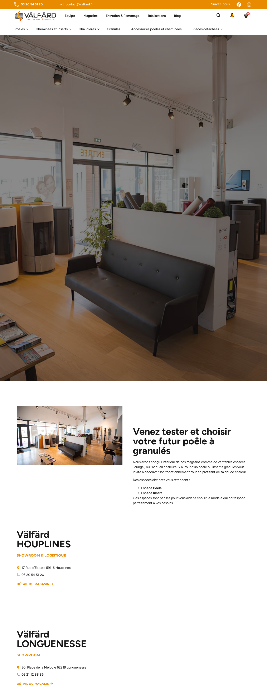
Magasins (90, 16)
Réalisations (157, 16)
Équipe (70, 16)
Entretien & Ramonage (123, 16)
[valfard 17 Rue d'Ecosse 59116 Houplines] (193, 565)
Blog (177, 16)
